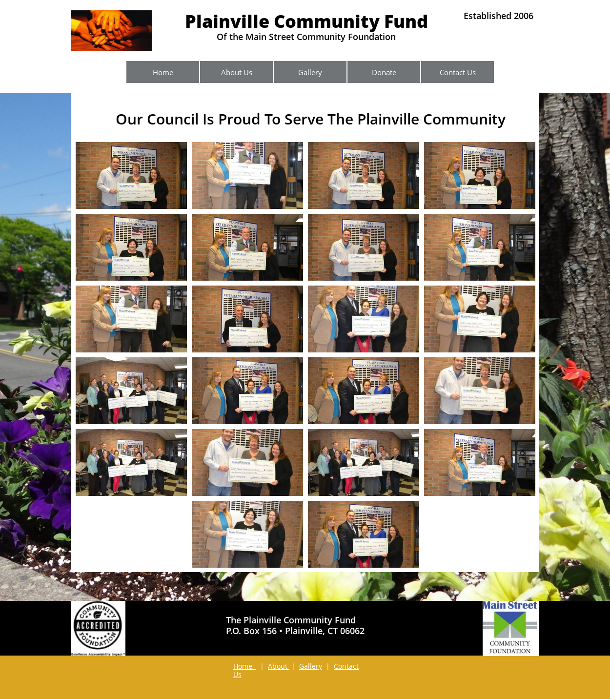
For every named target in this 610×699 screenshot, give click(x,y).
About (278, 666)
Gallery (310, 666)
